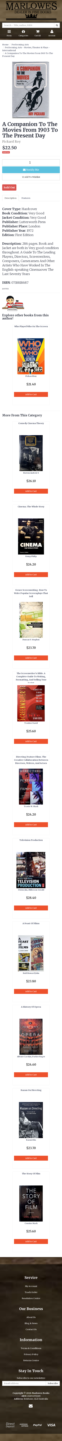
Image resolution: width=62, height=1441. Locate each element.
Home (5, 44)
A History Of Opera (31, 1007)
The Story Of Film (31, 1173)
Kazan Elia (31, 1140)
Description (11, 198)
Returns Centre (31, 1360)
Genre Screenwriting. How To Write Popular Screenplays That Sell (31, 593)
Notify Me (31, 169)
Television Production (31, 840)
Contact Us (31, 1329)
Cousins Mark (31, 1223)
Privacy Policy (31, 1354)
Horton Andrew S (31, 473)
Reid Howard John (31, 973)
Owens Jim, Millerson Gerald (31, 890)
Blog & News (31, 1323)
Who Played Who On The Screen (31, 326)
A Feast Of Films (31, 923)
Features (25, 198)
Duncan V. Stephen (31, 640)
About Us (31, 1317)
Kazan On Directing (31, 1090)
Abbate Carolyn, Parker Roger (31, 1057)
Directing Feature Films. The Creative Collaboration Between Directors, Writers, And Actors (31, 760)
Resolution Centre (31, 1298)
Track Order (31, 1292)
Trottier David (31, 723)
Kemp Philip (31, 556)
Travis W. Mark (31, 806)
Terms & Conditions (31, 1348)
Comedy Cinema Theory (31, 423)
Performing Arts (20, 44)
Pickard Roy (31, 376)
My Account (31, 1286)
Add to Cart (31, 394)
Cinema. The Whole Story (31, 506)
